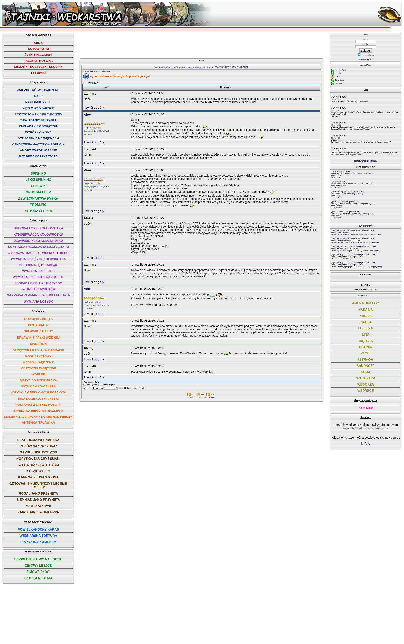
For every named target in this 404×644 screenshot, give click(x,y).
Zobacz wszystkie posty (363, 161)
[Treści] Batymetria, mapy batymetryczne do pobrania (354, 246)
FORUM (338, 77)
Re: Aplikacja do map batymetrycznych (349, 192)
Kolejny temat (105, 71)
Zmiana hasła (365, 59)
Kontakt (338, 73)
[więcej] (379, 234)
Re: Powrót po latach (341, 171)
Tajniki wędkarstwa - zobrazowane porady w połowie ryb (180, 67)
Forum (210, 67)
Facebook (339, 83)
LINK (365, 443)
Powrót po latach (340, 181)
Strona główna (341, 70)
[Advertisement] (203, 44)
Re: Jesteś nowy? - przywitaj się (346, 202)
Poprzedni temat (91, 71)
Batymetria (339, 80)
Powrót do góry (94, 107)
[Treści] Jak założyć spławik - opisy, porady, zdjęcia (353, 230)
